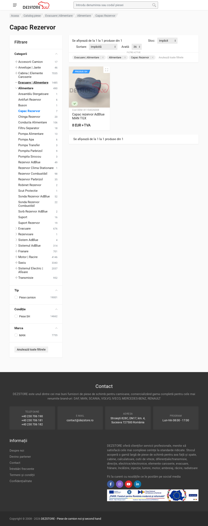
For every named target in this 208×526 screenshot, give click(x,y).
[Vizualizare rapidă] (106, 69)
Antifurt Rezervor (29, 99)
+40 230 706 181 (32, 420)
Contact (15, 463)
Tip (35, 290)
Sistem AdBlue (28, 240)
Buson (22, 105)
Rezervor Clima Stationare (36, 168)
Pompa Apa (26, 139)
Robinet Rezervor (29, 185)
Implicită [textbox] (96, 46)
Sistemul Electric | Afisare (30, 270)
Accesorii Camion (30, 62)
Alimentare (117, 57)
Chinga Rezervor (29, 117)
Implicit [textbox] (163, 40)
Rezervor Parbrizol (30, 179)
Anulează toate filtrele (31, 349)
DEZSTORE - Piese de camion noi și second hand (71, 518)
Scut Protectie (28, 191)
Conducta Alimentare (32, 122)
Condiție (35, 309)
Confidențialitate (21, 481)
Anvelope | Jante (29, 67)
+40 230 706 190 (32, 416)
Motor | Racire (28, 257)
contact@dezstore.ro (80, 420)
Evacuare (24, 228)
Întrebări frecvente (22, 469)
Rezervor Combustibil (32, 173)
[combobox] (167, 41)
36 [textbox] (135, 46)
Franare (23, 251)
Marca (35, 328)
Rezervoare (25, 234)
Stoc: (151, 40)
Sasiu (22, 263)
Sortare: (81, 47)
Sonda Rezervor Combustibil (28, 204)
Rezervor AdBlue (29, 162)
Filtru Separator (28, 128)
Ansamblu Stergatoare (33, 94)
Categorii (35, 54)
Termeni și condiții (22, 475)
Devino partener (20, 456)
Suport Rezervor (29, 223)
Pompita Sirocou (29, 156)
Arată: (125, 47)
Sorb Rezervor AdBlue (33, 211)
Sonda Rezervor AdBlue (34, 196)
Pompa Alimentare (30, 134)
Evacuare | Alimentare (89, 57)
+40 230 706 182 (32, 424)
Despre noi (17, 450)
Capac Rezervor (29, 111)
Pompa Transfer (29, 145)
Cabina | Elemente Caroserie (30, 75)
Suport (22, 217)
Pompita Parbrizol (30, 151)
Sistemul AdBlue (29, 245)
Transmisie (25, 278)
